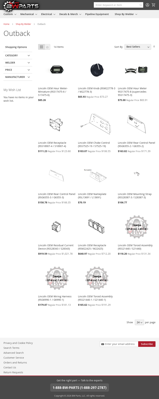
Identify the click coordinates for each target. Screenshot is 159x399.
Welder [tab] (10, 62)
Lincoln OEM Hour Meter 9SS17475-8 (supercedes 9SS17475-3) (132, 92)
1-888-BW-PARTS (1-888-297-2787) (79, 387)
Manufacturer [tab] (15, 77)
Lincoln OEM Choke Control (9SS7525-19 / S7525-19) (94, 144)
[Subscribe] (147, 344)
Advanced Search (13, 352)
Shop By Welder (23, 24)
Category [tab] (11, 55)
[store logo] (20, 6)
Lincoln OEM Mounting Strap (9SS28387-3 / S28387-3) (135, 195)
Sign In (147, 4)
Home (6, 24)
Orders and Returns (15, 362)
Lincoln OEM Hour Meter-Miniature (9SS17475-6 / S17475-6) (53, 92)
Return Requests (13, 372)
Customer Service (13, 357)
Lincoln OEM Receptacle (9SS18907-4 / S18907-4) (52, 144)
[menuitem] (8, 14)
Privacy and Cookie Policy (18, 342)
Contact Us (9, 367)
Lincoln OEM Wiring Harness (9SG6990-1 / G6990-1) (55, 298)
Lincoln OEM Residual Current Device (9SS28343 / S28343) (55, 247)
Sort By (118, 46)
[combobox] (118, 5)
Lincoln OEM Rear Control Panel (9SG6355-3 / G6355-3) (56, 195)
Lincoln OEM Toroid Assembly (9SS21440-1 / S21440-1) (95, 298)
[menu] (79, 14)
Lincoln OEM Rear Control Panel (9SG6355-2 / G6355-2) (136, 144)
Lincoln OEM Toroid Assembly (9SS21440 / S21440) (135, 247)
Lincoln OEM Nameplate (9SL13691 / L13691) (92, 195)
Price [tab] (8, 69)
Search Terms (11, 347)
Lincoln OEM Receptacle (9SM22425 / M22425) (92, 247)
